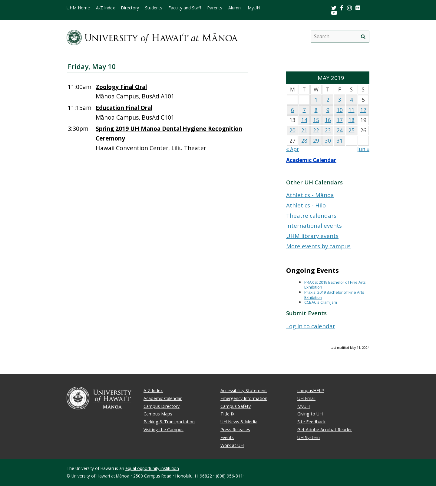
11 (351, 110)
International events (314, 225)
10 (340, 110)
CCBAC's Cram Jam (320, 302)
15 (316, 120)
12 (363, 110)
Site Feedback (311, 422)
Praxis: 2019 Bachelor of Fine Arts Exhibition (334, 294)
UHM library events (312, 236)
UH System (308, 437)
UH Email (306, 398)
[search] (363, 36)
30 (328, 140)
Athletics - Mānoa (310, 195)
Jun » (363, 149)
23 (328, 130)
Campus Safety (235, 406)
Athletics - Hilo (306, 205)
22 (316, 130)
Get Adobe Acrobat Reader (324, 429)
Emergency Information (243, 398)
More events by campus (318, 246)
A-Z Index (105, 7)
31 (340, 140)
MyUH (254, 7)
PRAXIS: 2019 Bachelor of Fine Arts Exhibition (335, 284)
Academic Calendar (311, 160)
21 (304, 130)
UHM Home (78, 7)
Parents (214, 7)
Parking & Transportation (169, 422)
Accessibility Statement (243, 390)
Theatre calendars (311, 215)
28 (304, 140)
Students (153, 7)
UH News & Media (238, 422)
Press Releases (235, 429)
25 (351, 130)
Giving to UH (310, 414)
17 (340, 120)
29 (316, 140)
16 (328, 120)
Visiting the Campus (163, 429)
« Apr (292, 149)
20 (292, 130)
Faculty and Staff (184, 7)
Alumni (235, 7)
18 (351, 120)
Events (227, 437)
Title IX (227, 414)
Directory (130, 7)
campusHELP (310, 390)
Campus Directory (162, 406)
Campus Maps (158, 414)
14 (304, 120)
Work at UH (232, 445)
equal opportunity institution (152, 468)
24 (340, 130)
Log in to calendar (310, 326)
